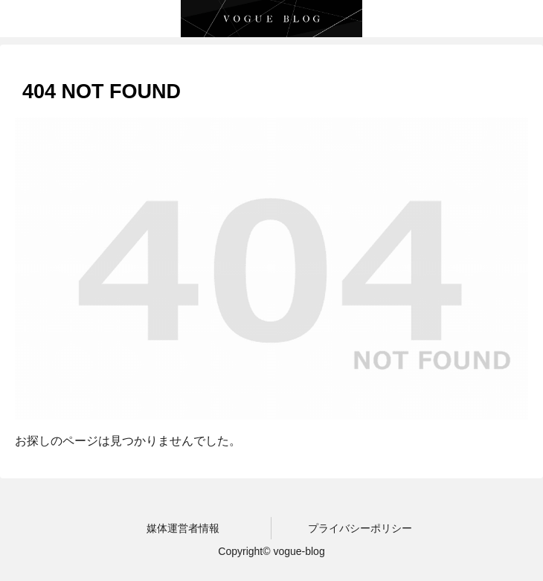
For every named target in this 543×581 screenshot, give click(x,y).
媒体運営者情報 (183, 528)
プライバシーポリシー (360, 528)
